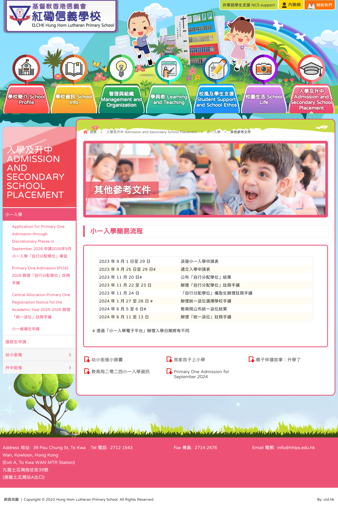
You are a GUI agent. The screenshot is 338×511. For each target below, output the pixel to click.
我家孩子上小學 (189, 360)
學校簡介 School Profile (26, 94)
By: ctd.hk (325, 499)
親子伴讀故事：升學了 (278, 360)
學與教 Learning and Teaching (169, 94)
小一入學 (213, 132)
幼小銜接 (13, 354)
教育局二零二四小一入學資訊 (120, 371)
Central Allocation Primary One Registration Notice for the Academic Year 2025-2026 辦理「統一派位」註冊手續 (41, 306)
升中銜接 (13, 367)
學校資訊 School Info (74, 94)
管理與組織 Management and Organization (121, 95)
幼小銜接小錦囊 (107, 360)
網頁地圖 (11, 499)
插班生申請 (15, 342)
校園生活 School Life (264, 94)
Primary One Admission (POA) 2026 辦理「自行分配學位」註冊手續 (41, 275)
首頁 (93, 132)
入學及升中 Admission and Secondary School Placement (311, 96)
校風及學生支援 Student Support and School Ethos (216, 95)
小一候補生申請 (26, 329)
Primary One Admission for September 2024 (201, 374)
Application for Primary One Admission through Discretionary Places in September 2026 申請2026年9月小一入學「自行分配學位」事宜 (42, 241)
